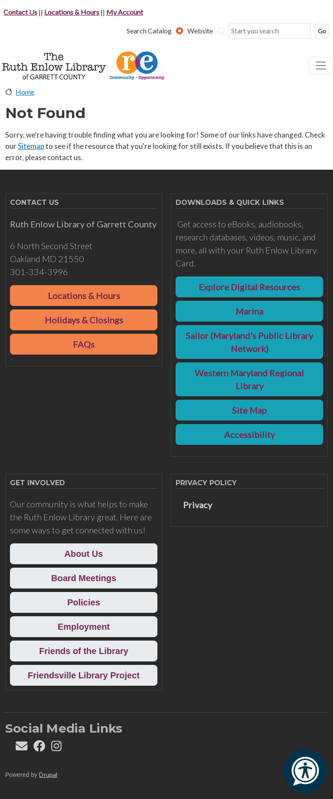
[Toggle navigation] (321, 65)
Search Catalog (149, 30)
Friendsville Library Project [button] (84, 675)
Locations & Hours (71, 12)
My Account (124, 12)
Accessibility (249, 434)
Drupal (48, 774)
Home (25, 92)
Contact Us (20, 12)
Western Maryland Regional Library (249, 379)
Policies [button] (83, 602)
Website (200, 30)
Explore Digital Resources (249, 287)
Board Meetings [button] (83, 578)
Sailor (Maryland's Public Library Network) (249, 342)
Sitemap (31, 146)
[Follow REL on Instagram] (56, 748)
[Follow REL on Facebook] (39, 748)
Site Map (249, 410)
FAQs (84, 344)
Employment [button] (84, 626)
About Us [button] (84, 554)
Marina (249, 311)
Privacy (197, 505)
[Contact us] (21, 748)
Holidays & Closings (84, 320)
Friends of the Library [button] (83, 651)
